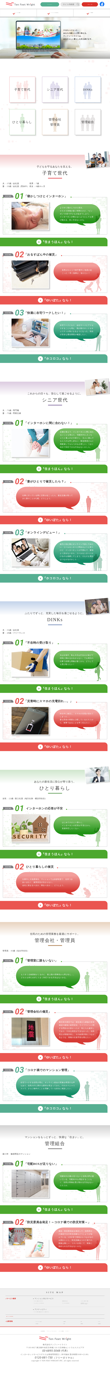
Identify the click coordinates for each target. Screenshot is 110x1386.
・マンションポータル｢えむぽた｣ (70, 1310)
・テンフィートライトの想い (45, 1336)
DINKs (88, 89)
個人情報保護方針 (18, 1353)
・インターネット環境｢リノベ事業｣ (92, 1303)
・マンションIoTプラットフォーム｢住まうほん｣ (47, 1310)
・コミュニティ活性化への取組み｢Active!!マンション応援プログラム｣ (57, 1321)
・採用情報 (84, 1342)
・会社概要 (67, 1336)
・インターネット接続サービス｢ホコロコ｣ (46, 1303)
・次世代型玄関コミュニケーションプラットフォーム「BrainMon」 (92, 1310)
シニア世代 (55, 89)
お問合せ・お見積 (89, 4)
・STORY (66, 1342)
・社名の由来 (40, 1342)
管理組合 (87, 122)
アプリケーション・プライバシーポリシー (45, 1353)
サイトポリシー (93, 1353)
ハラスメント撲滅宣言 (74, 1353)
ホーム (8, 19)
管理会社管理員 (55, 122)
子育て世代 (22, 89)
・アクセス (101, 1337)
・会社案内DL (101, 1344)
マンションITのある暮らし (13, 1328)
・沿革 (83, 1336)
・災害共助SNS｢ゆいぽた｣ (70, 1303)
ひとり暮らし (22, 122)
